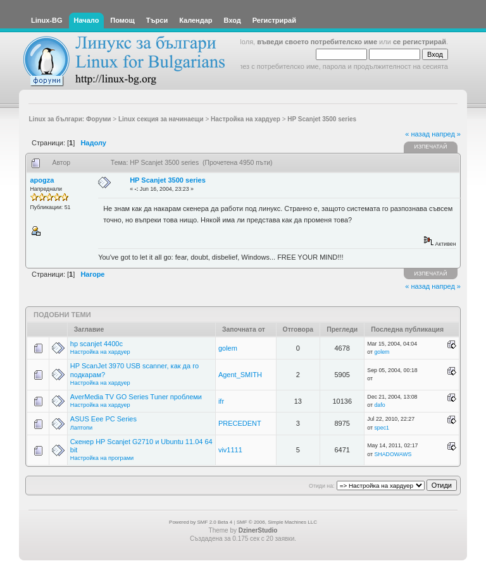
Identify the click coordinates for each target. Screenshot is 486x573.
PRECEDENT (239, 423)
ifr (221, 401)
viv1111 (230, 450)
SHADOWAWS (392, 454)
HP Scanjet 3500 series (168, 180)
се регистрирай (419, 41)
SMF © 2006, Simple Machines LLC (277, 522)
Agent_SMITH (240, 374)
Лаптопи (81, 428)
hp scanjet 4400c (96, 343)
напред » (446, 134)
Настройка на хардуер (100, 352)
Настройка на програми (102, 458)
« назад (417, 134)
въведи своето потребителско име (317, 41)
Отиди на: (321, 486)
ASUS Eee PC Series (103, 419)
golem (227, 348)
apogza (42, 180)
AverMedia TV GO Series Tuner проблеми (136, 397)
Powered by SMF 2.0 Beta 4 (200, 522)
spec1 (381, 428)
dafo (379, 405)
